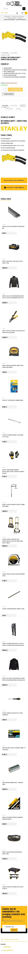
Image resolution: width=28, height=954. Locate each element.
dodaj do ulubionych (8, 94)
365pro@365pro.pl (19, 187)
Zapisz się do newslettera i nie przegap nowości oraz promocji (13, 912)
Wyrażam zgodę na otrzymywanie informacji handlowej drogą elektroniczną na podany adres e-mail (14, 921)
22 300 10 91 (7, 947)
